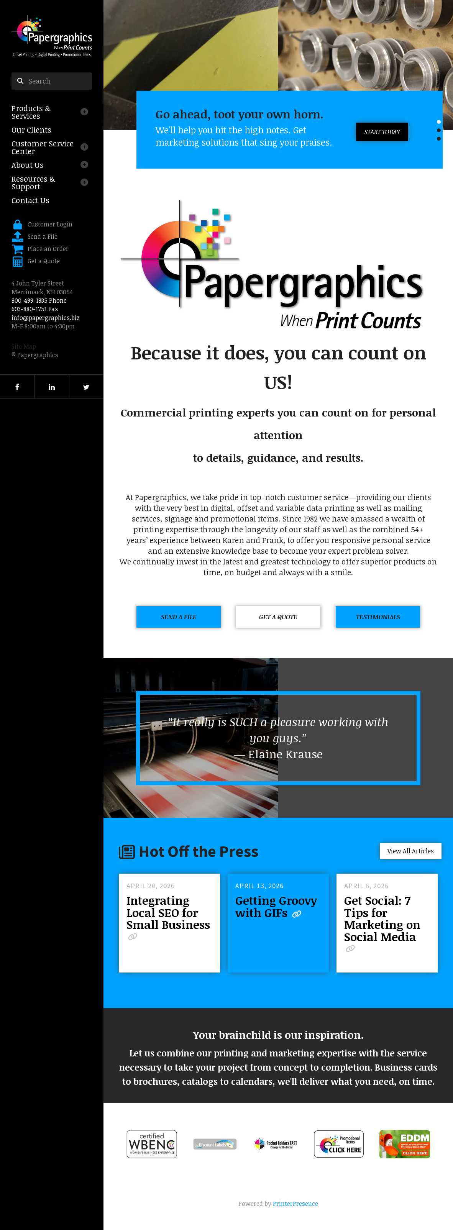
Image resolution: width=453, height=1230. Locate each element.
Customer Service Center (42, 147)
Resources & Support (33, 182)
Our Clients (31, 129)
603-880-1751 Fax (34, 309)
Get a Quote (44, 261)
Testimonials (378, 617)
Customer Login (50, 224)
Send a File (42, 236)
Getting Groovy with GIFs (276, 906)
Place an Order (48, 248)
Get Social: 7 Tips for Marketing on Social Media (382, 918)
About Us (27, 164)
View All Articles (410, 851)
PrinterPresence (295, 1203)
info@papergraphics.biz (45, 317)
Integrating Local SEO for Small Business (168, 912)
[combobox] (51, 81)
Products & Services (31, 112)
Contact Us (30, 200)
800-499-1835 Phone (39, 300)
